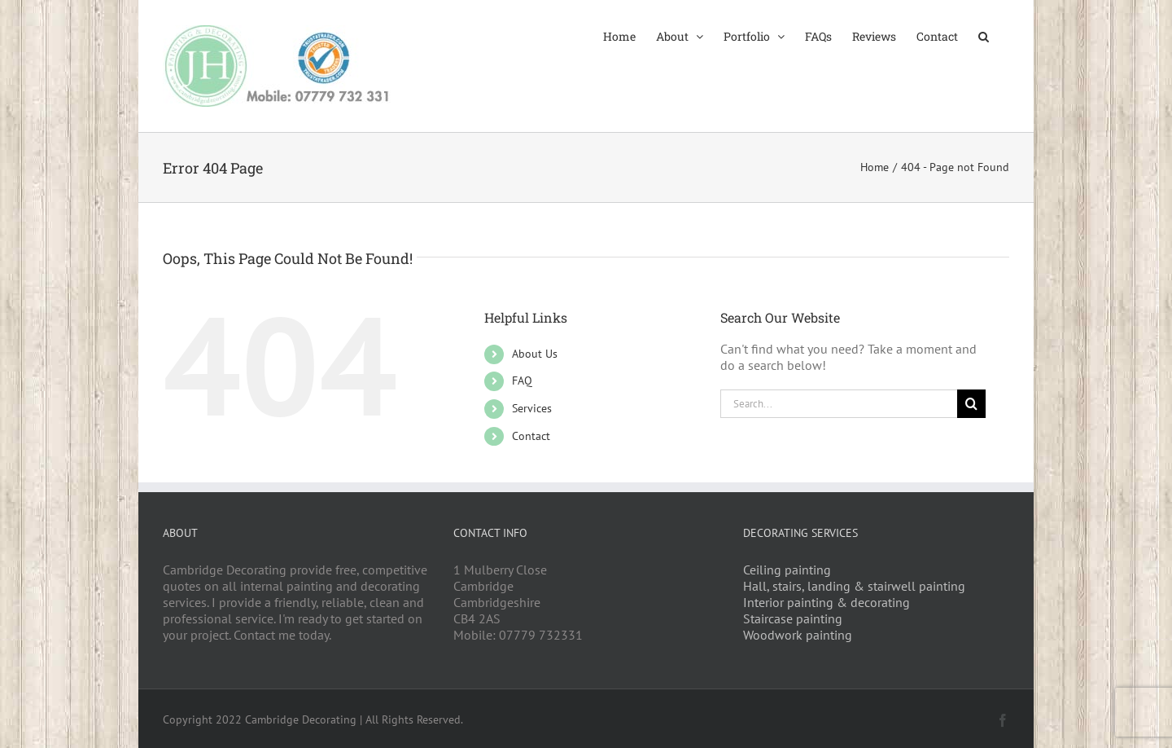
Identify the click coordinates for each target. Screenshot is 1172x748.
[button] (983, 35)
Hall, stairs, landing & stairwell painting (854, 586)
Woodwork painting (797, 635)
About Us (535, 353)
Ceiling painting (787, 569)
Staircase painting (792, 618)
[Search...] (839, 403)
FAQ (522, 380)
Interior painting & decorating (826, 602)
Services (532, 408)
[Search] (971, 403)
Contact (531, 436)
